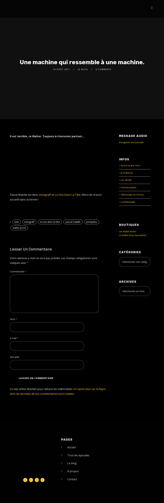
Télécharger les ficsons (132, 194)
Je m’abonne (127, 172)
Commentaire (18, 271)
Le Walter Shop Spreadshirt (132, 235)
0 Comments (103, 69)
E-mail (14, 338)
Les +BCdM (126, 180)
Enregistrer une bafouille (131, 142)
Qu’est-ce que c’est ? (131, 165)
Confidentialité (128, 201)
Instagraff (45, 195)
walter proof (19, 227)
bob (17, 221)
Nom (13, 319)
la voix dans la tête (50, 221)
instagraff (29, 221)
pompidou (91, 221)
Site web (14, 357)
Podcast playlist (128, 187)
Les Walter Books (127, 231)
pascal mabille (73, 221)
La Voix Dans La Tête (68, 195)
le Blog (83, 69)
